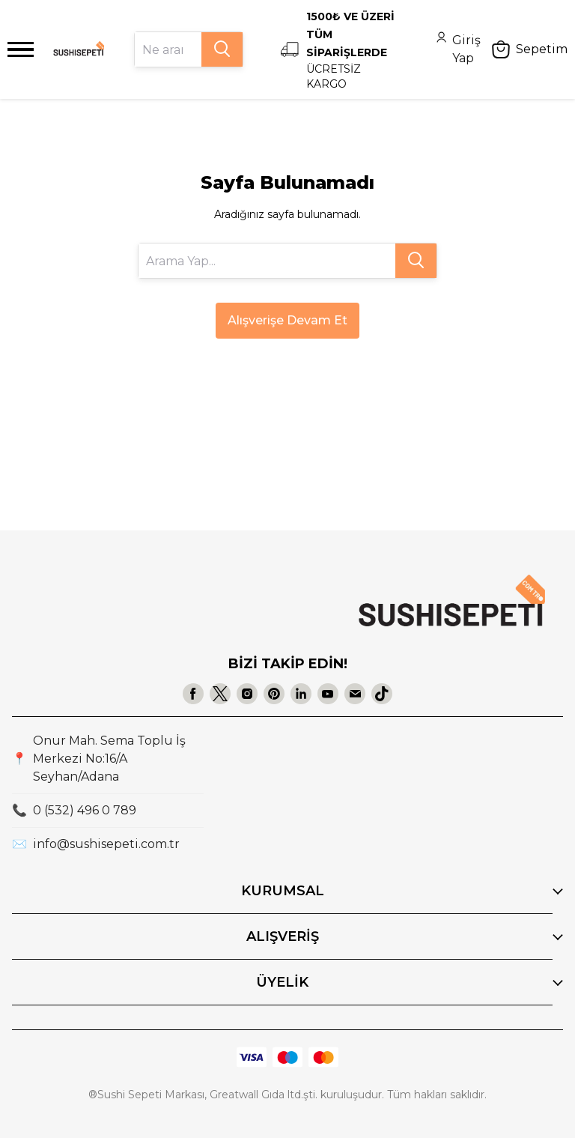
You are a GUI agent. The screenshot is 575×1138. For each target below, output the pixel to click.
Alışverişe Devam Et (287, 320)
